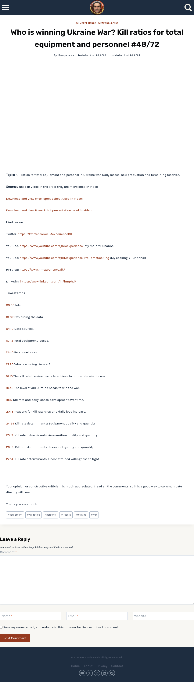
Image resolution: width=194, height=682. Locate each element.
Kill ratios (33, 514)
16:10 (9, 376)
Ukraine (81, 514)
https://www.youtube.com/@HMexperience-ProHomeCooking (64, 258)
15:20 (9, 364)
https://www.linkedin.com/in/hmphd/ (48, 281)
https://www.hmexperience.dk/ (42, 269)
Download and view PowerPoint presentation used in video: (49, 210)
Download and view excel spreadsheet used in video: (44, 198)
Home (75, 666)
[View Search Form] (188, 7)
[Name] (30, 616)
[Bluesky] (97, 673)
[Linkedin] (104, 673)
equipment (15, 514)
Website (140, 616)
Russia (66, 514)
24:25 (10, 423)
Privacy (101, 666)
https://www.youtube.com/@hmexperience (51, 246)
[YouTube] (82, 673)
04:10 (9, 329)
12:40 (9, 352)
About (88, 666)
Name (7, 616)
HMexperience (65, 55)
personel (50, 514)
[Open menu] (5, 7)
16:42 (9, 388)
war (94, 514)
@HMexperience (85, 23)
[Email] (97, 616)
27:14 (9, 459)
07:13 (9, 340)
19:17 (9, 400)
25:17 (9, 435)
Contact (117, 666)
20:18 (10, 411)
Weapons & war (108, 23)
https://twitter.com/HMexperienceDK (45, 234)
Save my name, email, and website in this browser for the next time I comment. (61, 627)
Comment (8, 552)
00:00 (10, 305)
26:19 (9, 447)
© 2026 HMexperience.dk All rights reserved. (97, 657)
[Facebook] (112, 673)
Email (73, 616)
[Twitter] (89, 673)
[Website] (163, 616)
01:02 (10, 317)
